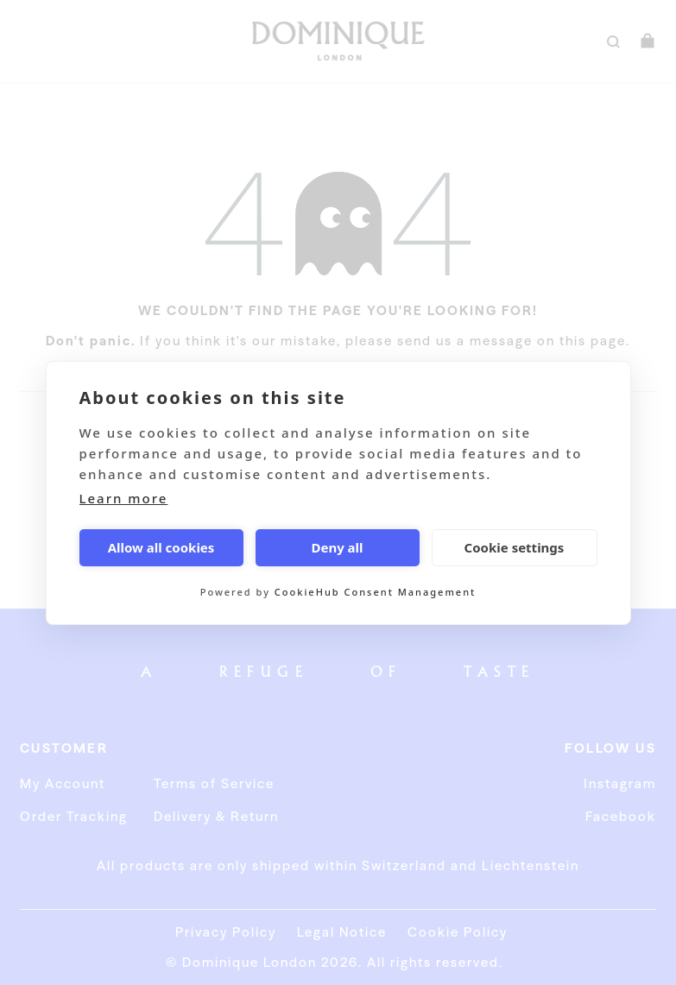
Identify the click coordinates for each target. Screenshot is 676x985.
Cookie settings (514, 547)
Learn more (123, 498)
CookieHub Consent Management (375, 591)
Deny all (337, 547)
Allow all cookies (161, 547)
